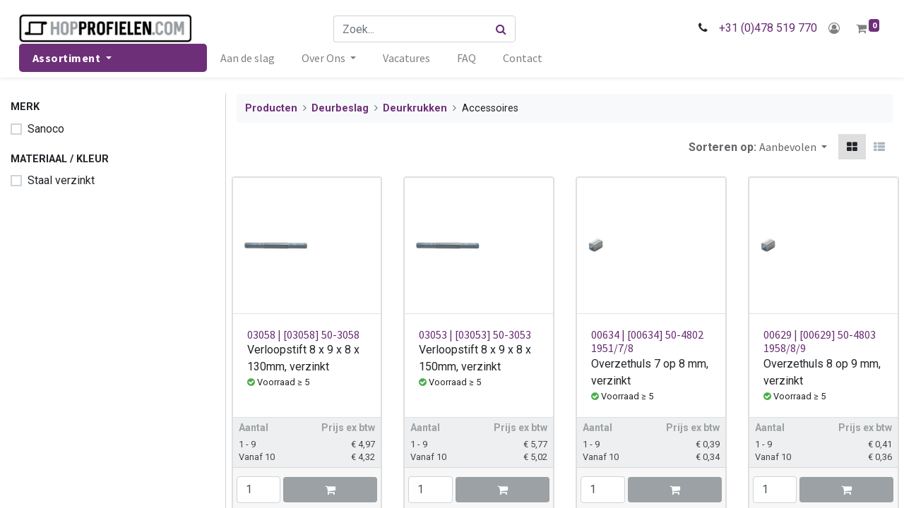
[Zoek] (502, 29)
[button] (793, 146)
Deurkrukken (415, 108)
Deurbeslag (340, 108)
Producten (271, 108)
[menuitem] (250, 58)
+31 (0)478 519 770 (765, 28)
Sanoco (46, 128)
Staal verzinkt (61, 180)
